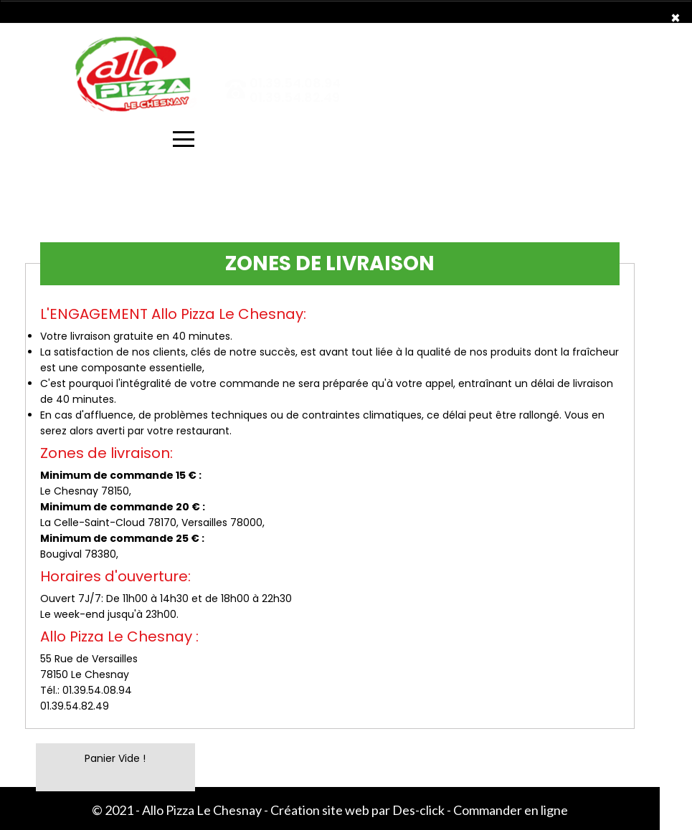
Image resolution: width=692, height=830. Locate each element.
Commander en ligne (510, 810)
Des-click (418, 810)
